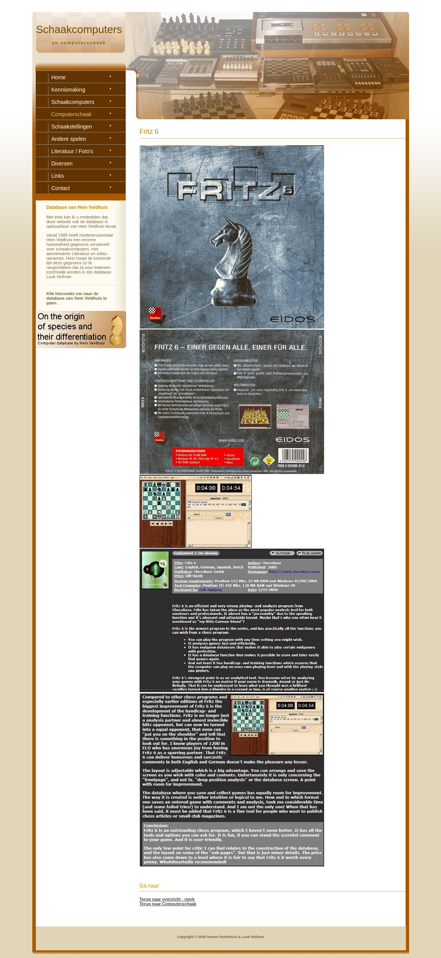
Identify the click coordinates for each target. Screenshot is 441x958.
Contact (61, 188)
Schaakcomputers (73, 102)
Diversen (62, 163)
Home (59, 77)
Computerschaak (71, 114)
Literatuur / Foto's (72, 151)
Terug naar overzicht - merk (167, 899)
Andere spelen (69, 139)
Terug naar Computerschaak (168, 903)
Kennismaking (68, 90)
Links (58, 176)
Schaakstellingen (72, 127)
